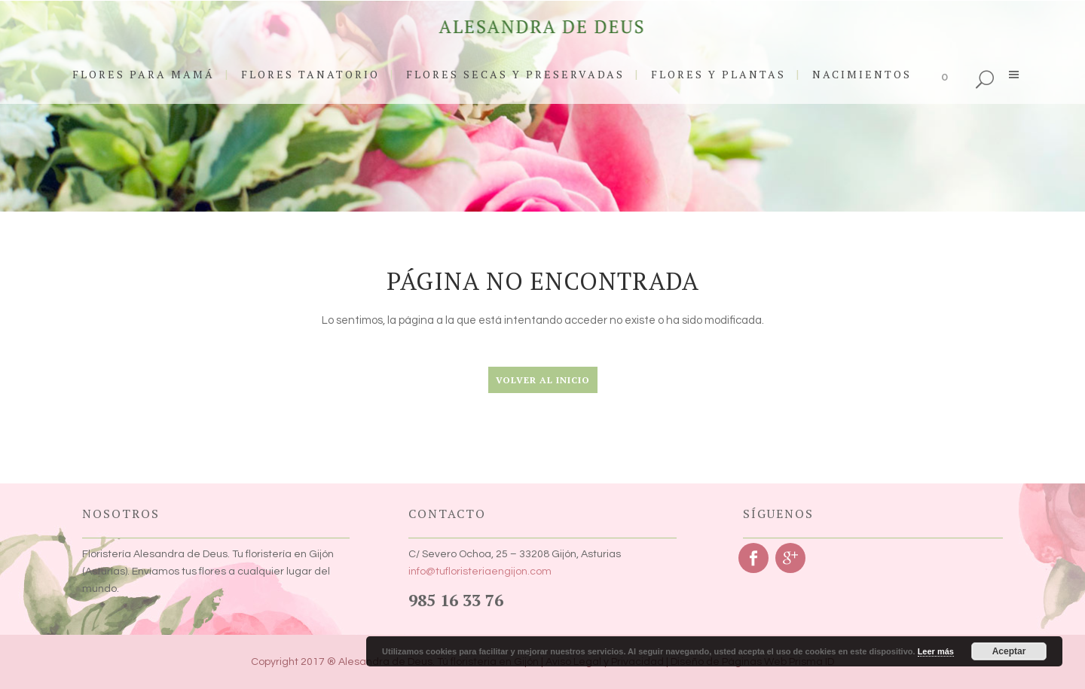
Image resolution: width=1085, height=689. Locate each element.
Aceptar (1009, 651)
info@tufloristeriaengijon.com (480, 571)
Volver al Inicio (543, 380)
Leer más (936, 651)
